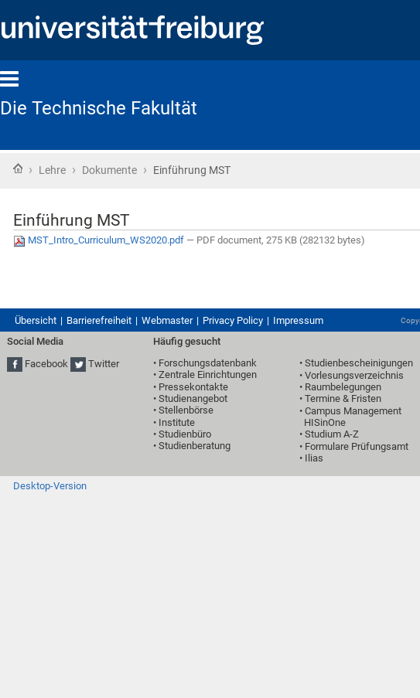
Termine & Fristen (343, 398)
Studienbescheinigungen (359, 363)
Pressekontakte (193, 387)
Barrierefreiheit (99, 320)
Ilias (314, 458)
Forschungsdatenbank (208, 363)
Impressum (298, 320)
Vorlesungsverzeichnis (354, 375)
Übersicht (35, 320)
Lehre (52, 170)
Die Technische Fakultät (98, 108)
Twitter (103, 363)
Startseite (17, 168)
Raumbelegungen (343, 387)
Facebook (46, 363)
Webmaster (167, 320)
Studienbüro (185, 434)
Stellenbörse (186, 410)
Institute (177, 422)
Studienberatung (194, 445)
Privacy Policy (233, 320)
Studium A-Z (332, 434)
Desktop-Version (50, 486)
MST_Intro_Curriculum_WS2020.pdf (99, 240)
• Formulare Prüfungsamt (353, 446)
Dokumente (109, 170)
